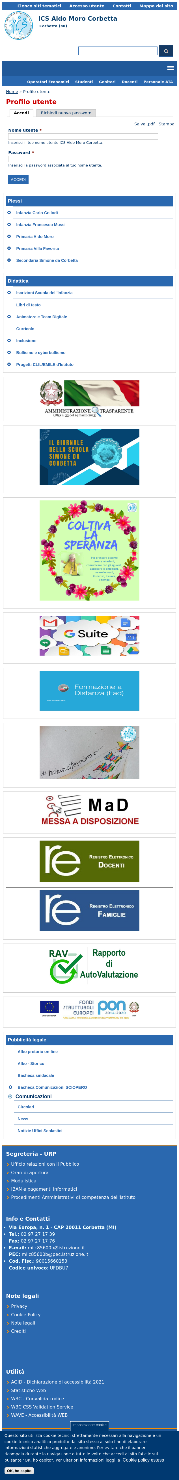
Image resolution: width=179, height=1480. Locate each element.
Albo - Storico (31, 1063)
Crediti (18, 1331)
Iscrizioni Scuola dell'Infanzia (44, 292)
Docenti (129, 82)
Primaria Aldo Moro (35, 236)
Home (12, 91)
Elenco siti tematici (39, 6)
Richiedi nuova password (66, 113)
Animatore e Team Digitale (41, 317)
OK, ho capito (19, 1475)
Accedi (23, 113)
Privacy (19, 1306)
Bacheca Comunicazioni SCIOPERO (52, 1087)
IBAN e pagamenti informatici (44, 1189)
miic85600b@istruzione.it (56, 1247)
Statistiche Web (28, 1390)
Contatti (122, 6)
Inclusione (26, 340)
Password (21, 152)
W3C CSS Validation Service (42, 1407)
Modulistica (23, 1181)
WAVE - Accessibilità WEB (39, 1415)
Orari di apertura (30, 1172)
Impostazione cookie (89, 1430)
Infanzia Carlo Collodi (37, 212)
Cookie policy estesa (143, 1464)
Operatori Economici (48, 82)
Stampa (166, 124)
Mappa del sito (156, 6)
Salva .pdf (144, 124)
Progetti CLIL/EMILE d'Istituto (45, 364)
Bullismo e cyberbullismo (41, 352)
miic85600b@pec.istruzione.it (55, 1254)
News (23, 1119)
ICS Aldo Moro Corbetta (77, 18)
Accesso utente (86, 6)
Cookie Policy (25, 1314)
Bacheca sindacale (36, 1075)
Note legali (23, 1323)
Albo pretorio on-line (38, 1051)
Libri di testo (28, 305)
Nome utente (25, 130)
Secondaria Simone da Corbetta (47, 260)
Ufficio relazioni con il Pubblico (45, 1164)
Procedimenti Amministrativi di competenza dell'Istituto (73, 1197)
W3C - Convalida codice (37, 1398)
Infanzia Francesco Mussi (41, 224)
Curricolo (25, 329)
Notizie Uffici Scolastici (40, 1131)
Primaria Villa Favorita (37, 248)
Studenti (84, 82)
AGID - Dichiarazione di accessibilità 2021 (57, 1382)
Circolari (26, 1107)
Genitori (107, 82)
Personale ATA (158, 82)
